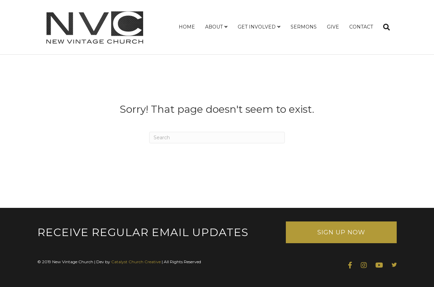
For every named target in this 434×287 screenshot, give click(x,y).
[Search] (384, 27)
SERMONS (304, 27)
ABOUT (214, 27)
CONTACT (361, 27)
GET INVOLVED (257, 27)
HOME (187, 27)
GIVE (333, 27)
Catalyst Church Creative (136, 261)
